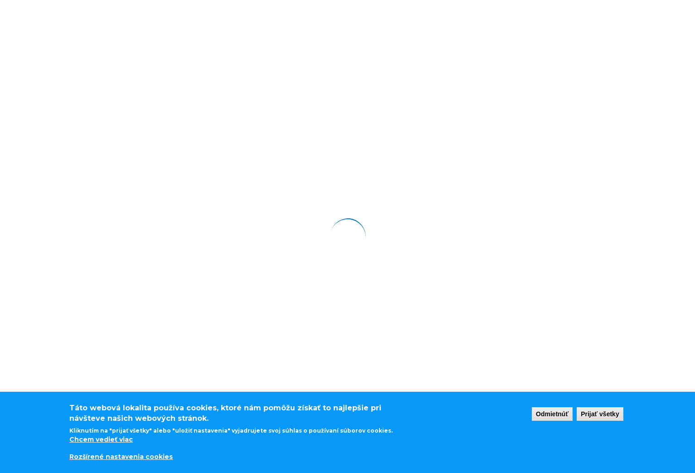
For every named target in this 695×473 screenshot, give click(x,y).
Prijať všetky (600, 413)
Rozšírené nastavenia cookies (121, 457)
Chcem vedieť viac (101, 439)
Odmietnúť (552, 413)
